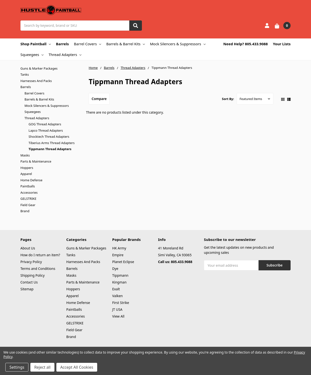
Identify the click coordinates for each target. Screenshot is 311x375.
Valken (117, 295)
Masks (25, 155)
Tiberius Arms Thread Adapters (52, 143)
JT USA (117, 309)
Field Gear (27, 205)
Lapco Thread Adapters (46, 130)
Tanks (24, 74)
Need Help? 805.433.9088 (245, 43)
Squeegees (31, 54)
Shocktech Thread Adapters (49, 136)
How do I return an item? (40, 255)
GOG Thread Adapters (45, 124)
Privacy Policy (31, 261)
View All (118, 316)
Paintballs (27, 186)
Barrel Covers (87, 43)
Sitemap (27, 289)
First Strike (120, 302)
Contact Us (29, 282)
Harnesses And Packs (36, 81)
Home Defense (31, 180)
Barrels (62, 43)
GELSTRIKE (28, 198)
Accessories (29, 192)
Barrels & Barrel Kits (125, 43)
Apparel (26, 174)
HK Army (119, 248)
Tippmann (120, 275)
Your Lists (282, 43)
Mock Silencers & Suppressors (177, 43)
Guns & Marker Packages (39, 68)
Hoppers (26, 167)
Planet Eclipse (123, 261)
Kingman (119, 282)
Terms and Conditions (37, 268)
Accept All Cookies (76, 367)
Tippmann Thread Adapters (50, 149)
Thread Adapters (65, 54)
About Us (27, 248)
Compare (99, 98)
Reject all (42, 367)
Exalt (116, 289)
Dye (115, 268)
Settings (16, 367)
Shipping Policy (32, 275)
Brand (24, 211)
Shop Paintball (35, 43)
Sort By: (228, 99)
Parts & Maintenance (35, 161)
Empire (118, 255)
